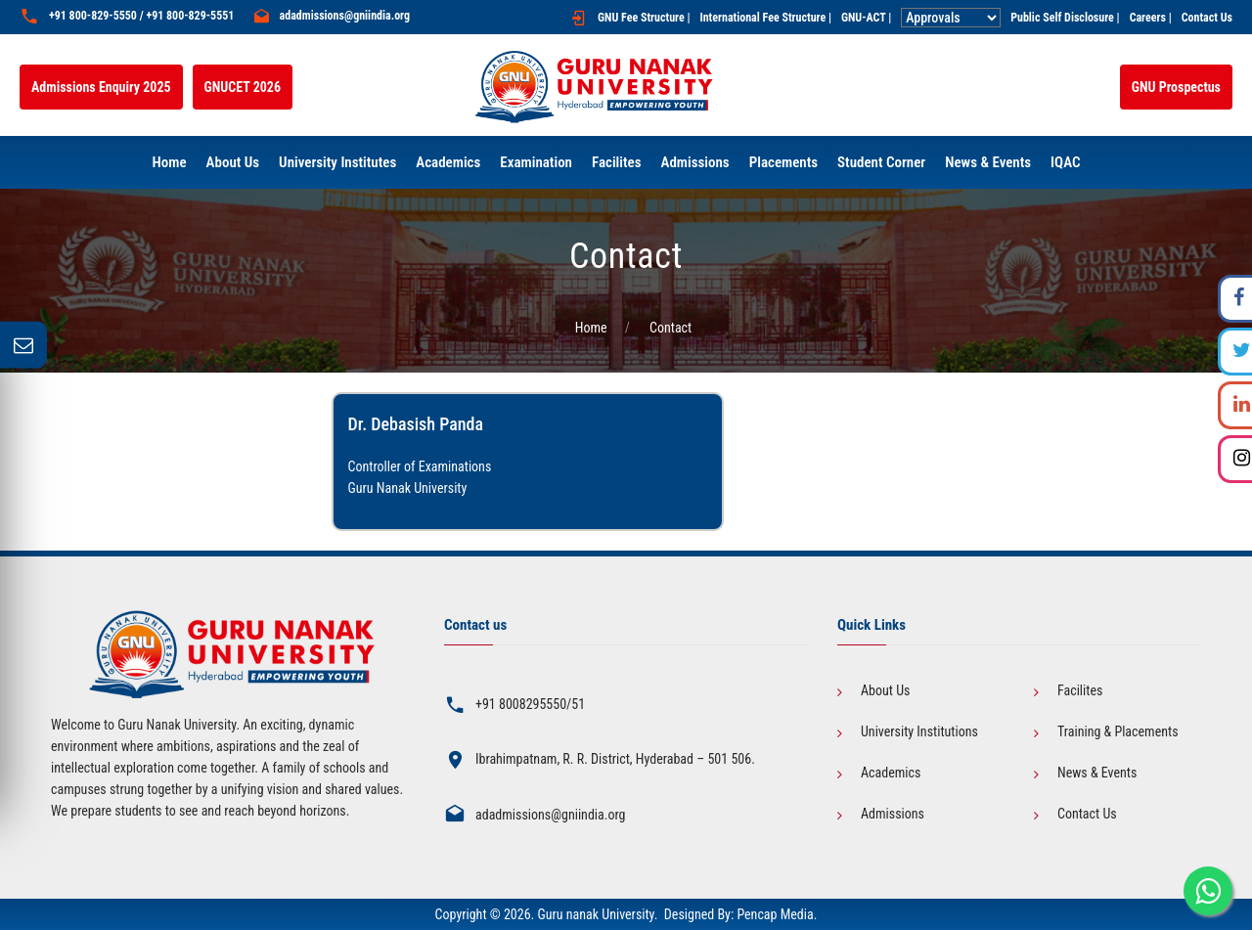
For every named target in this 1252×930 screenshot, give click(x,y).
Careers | (1151, 17)
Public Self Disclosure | (1064, 17)
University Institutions (919, 731)
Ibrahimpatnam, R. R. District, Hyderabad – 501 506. (615, 759)
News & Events (1097, 772)
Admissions (892, 813)
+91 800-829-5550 (93, 15)
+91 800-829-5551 (190, 15)
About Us (885, 690)
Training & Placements (1118, 731)
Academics (890, 772)
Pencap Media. (777, 914)
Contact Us (1207, 17)
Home (591, 327)
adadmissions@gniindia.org (345, 15)
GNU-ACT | (866, 17)
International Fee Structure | (765, 17)
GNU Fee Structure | (644, 17)
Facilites (1079, 690)
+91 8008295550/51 (530, 704)
